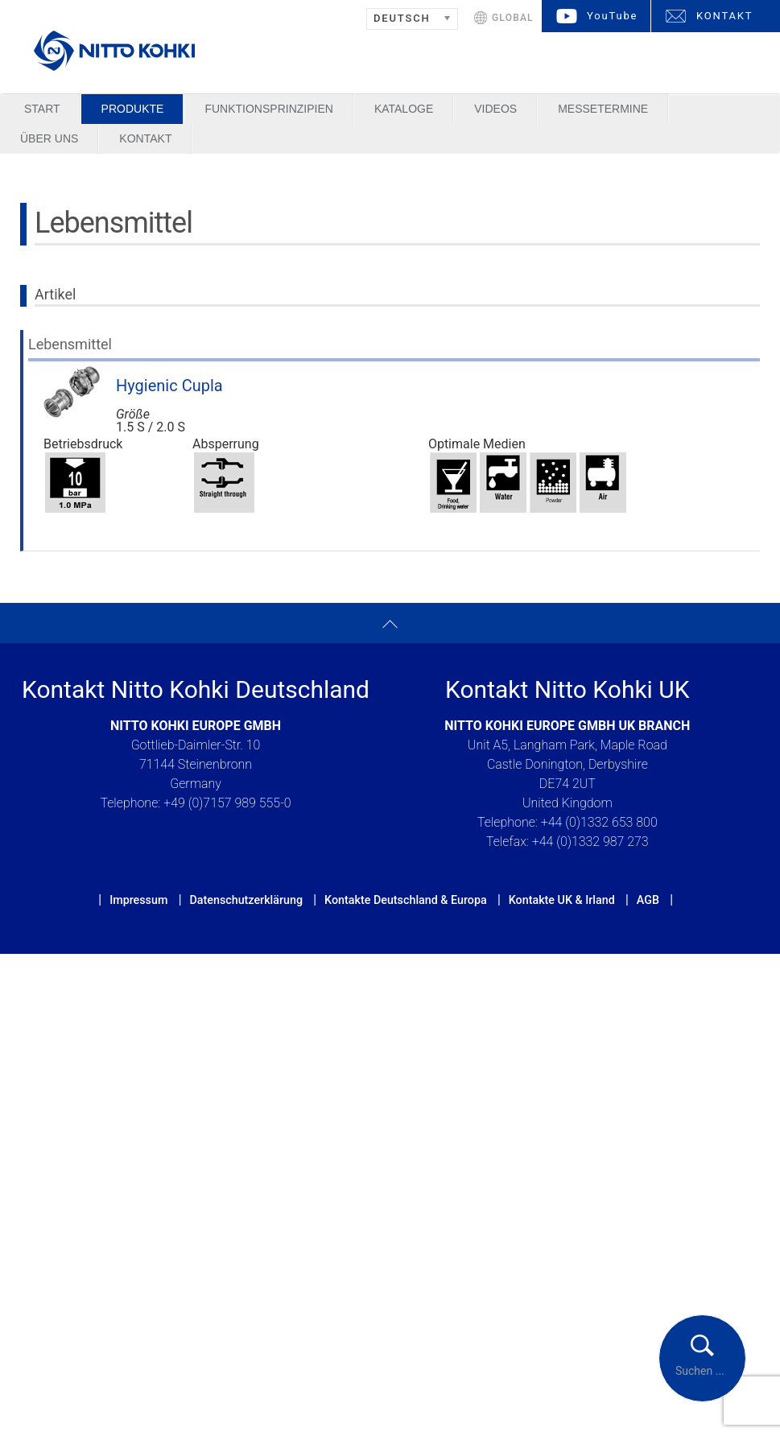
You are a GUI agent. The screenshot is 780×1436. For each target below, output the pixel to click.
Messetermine (603, 108)
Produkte (132, 108)
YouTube (612, 16)
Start (42, 108)
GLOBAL (513, 17)
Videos (495, 108)
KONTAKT (724, 16)
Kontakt (145, 138)
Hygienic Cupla (169, 385)
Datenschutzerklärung (246, 899)
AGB (648, 899)
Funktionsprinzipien (268, 108)
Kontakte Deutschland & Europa (405, 899)
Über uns (49, 138)
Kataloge (403, 108)
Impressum (138, 899)
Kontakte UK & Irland (562, 899)
